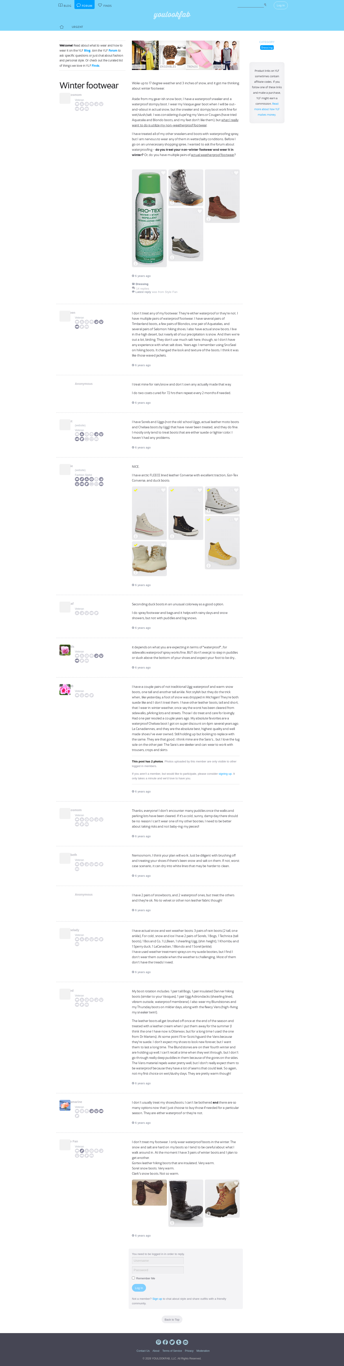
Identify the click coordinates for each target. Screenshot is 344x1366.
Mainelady (82, 930)
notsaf (79, 603)
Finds (95, 66)
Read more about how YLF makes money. (267, 109)
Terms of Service (172, 1350)
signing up (225, 773)
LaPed (79, 990)
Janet (79, 421)
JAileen (80, 312)
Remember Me (143, 1278)
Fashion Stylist (83, 475)
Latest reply (143, 292)
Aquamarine (84, 1102)
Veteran (79, 100)
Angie (79, 466)
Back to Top (172, 1319)
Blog (87, 50)
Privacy (189, 1350)
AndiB (79, 686)
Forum (113, 50)
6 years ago (141, 276)
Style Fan (81, 1141)
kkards (80, 646)
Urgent (77, 27)
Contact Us (143, 1350)
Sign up (157, 1298)
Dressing (267, 47)
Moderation (203, 1350)
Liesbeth (81, 855)
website (80, 425)
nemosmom (83, 95)
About (156, 1350)
